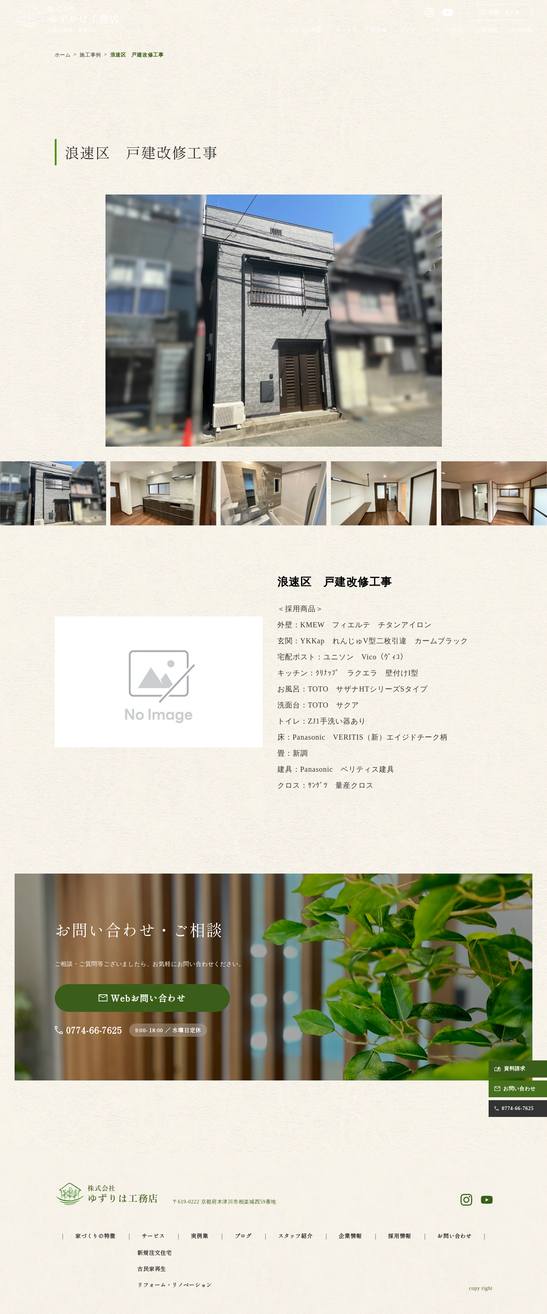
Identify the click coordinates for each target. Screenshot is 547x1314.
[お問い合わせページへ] (142, 998)
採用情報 (521, 30)
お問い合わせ (454, 1236)
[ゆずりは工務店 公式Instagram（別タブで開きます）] (429, 12)
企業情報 (486, 30)
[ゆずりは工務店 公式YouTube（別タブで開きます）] (448, 12)
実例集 (378, 30)
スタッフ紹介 (445, 30)
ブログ (408, 30)
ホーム (262, 30)
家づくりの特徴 (303, 30)
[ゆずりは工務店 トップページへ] (67, 19)
